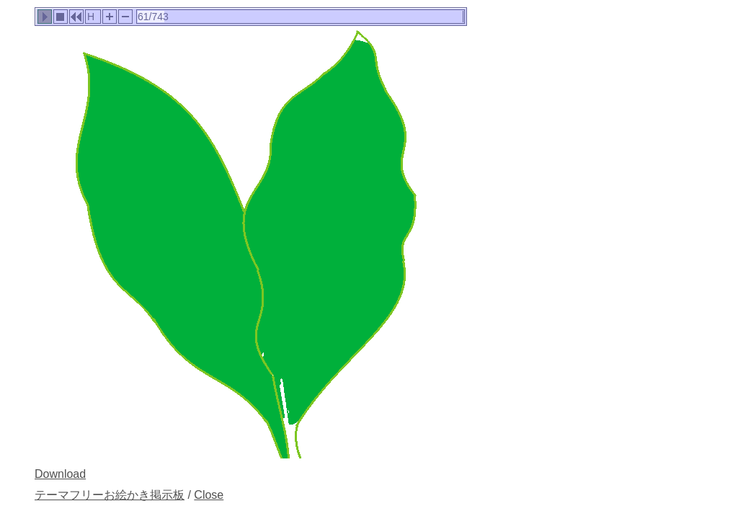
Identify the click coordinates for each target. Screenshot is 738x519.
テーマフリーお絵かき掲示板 (109, 495)
